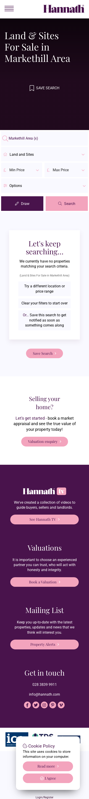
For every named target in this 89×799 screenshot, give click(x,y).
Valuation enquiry (43, 441)
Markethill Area (23, 138)
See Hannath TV (42, 519)
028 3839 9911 (44, 684)
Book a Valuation (43, 581)
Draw (25, 204)
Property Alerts (42, 644)
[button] (44, 185)
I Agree (48, 778)
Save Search (47, 88)
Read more (46, 766)
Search (69, 204)
